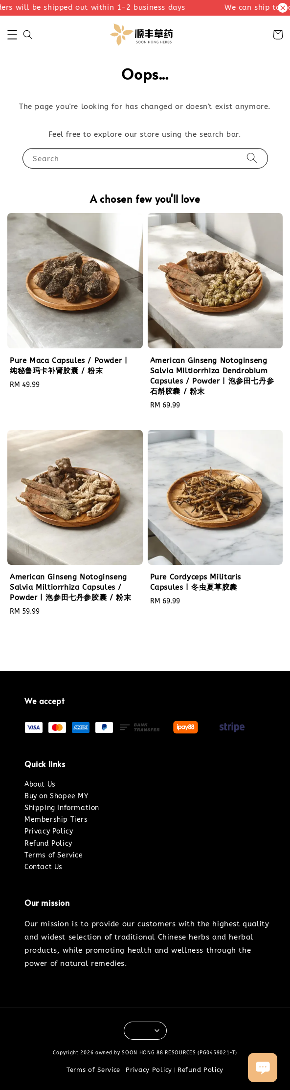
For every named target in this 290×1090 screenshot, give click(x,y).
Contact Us (43, 867)
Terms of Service (53, 855)
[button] (12, 34)
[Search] (252, 158)
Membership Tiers (56, 819)
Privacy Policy (48, 831)
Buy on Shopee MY (56, 796)
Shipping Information (61, 808)
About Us (40, 784)
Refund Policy (48, 843)
